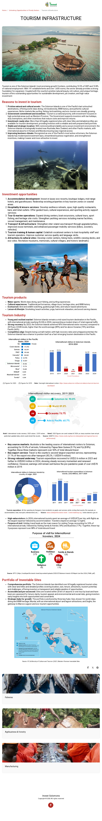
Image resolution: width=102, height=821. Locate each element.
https (61, 383)
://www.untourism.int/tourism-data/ (74, 383)
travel (65, 513)
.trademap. (75, 513)
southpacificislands (56, 513)
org (80, 513)
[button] (3, 4)
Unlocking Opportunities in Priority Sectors (24, 10)
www (48, 513)
